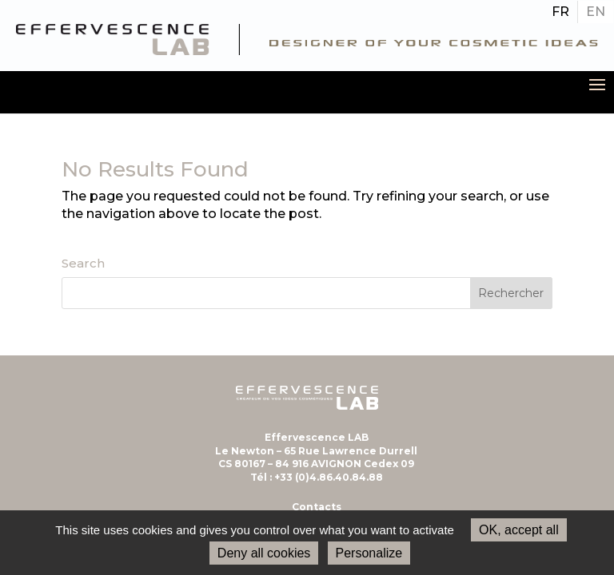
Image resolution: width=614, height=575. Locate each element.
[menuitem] (560, 12)
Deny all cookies (264, 553)
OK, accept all (519, 530)
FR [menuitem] (560, 11)
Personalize (369, 553)
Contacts (316, 507)
